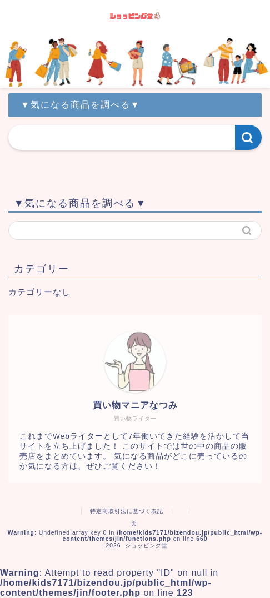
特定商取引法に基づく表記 (126, 511)
